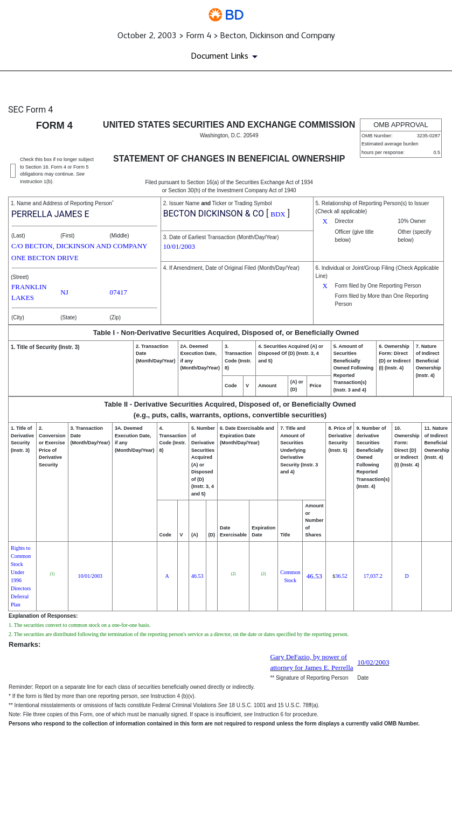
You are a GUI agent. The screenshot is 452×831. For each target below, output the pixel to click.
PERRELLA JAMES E (50, 214)
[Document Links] (226, 56)
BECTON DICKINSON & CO (213, 213)
